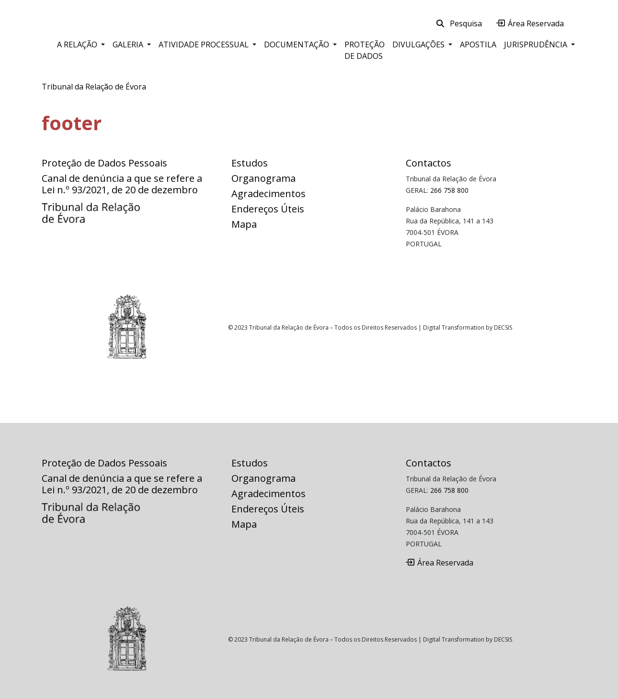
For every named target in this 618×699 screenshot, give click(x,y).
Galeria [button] (129, 44)
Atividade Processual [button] (205, 44)
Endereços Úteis (267, 208)
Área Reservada (530, 23)
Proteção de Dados (364, 50)
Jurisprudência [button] (536, 44)
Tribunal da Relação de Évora (94, 86)
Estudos (249, 162)
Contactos (428, 162)
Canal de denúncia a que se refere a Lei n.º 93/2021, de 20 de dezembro (122, 184)
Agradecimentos (268, 193)
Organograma (263, 178)
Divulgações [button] (419, 44)
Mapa (244, 224)
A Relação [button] (78, 44)
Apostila (478, 44)
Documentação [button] (297, 44)
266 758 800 (449, 190)
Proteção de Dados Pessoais (104, 162)
